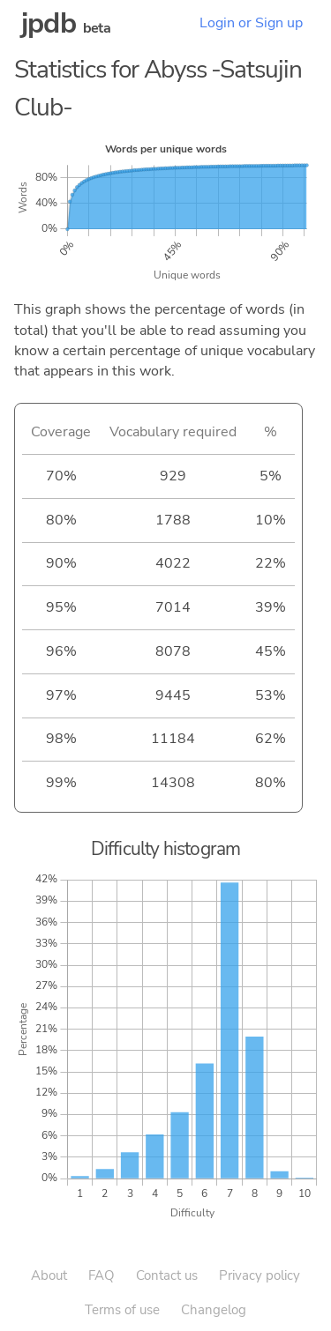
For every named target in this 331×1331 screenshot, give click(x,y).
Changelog (213, 1310)
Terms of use (122, 1310)
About (49, 1275)
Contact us (167, 1275)
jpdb (48, 23)
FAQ (101, 1275)
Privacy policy (259, 1275)
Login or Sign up (251, 23)
